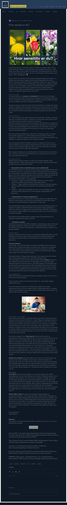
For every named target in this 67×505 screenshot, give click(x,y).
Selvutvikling (10, 11)
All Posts (4, 11)
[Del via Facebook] (9, 471)
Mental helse (23, 11)
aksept (39, 463)
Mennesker (31, 11)
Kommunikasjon (39, 11)
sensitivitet (23, 463)
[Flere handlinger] (57, 20)
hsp (28, 463)
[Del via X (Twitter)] (12, 471)
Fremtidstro (47, 11)
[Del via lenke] (19, 471)
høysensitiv (16, 463)
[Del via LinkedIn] (16, 471)
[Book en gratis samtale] (18, 6)
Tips (17, 11)
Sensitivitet (55, 11)
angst (11, 463)
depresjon (33, 463)
